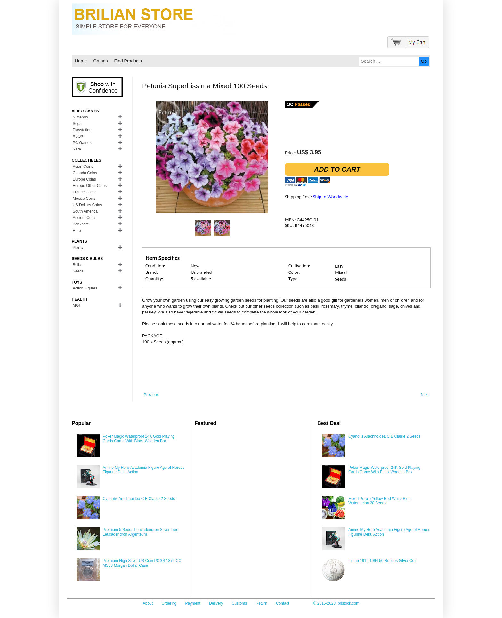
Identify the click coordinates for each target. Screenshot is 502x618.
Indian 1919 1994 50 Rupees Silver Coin (382, 560)
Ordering (168, 603)
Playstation (82, 130)
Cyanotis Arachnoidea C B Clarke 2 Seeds (139, 498)
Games (100, 60)
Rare (77, 149)
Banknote (81, 224)
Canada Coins (85, 173)
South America (85, 211)
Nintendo (80, 117)
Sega (77, 123)
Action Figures (85, 288)
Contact (282, 603)
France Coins (84, 192)
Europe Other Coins (90, 185)
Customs (239, 603)
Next (425, 395)
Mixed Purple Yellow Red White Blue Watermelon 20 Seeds (379, 500)
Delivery (216, 603)
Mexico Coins (84, 198)
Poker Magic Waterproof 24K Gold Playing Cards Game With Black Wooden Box (139, 438)
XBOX (78, 136)
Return (261, 603)
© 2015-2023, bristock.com (336, 603)
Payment (192, 603)
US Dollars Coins (87, 205)
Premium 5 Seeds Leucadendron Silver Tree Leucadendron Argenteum (140, 531)
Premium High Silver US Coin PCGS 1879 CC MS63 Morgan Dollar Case (142, 562)
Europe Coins (84, 179)
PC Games (82, 143)
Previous (151, 395)
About (148, 603)
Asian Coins (83, 166)
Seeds (78, 271)
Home (81, 60)
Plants (78, 247)
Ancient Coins (84, 217)
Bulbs (77, 265)
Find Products (128, 60)
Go (424, 61)
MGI (76, 305)
